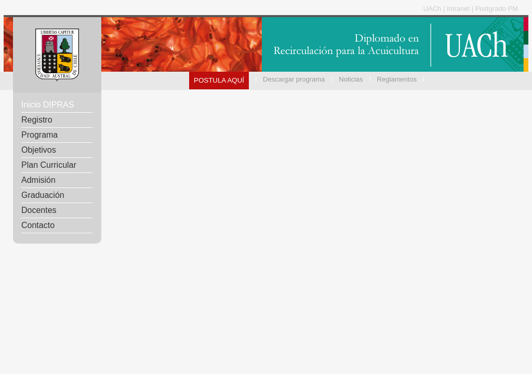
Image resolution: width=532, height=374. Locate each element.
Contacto (38, 225)
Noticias (351, 79)
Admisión (38, 180)
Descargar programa (294, 79)
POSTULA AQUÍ (219, 80)
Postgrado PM (496, 8)
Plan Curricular (48, 165)
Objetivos (38, 149)
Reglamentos (397, 79)
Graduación (42, 195)
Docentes (39, 210)
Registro (36, 119)
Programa (39, 134)
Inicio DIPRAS (47, 104)
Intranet (459, 8)
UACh (433, 8)
